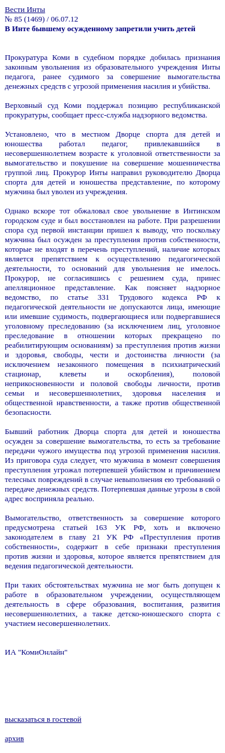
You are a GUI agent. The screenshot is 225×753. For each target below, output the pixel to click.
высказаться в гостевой (43, 719)
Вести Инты (25, 9)
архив (14, 738)
